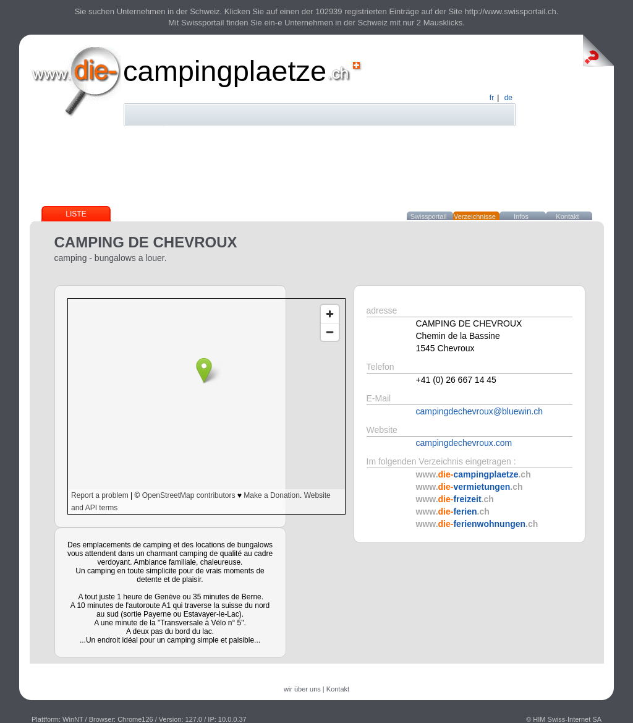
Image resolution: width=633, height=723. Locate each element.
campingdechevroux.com (464, 443)
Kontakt (567, 216)
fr (492, 97)
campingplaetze (224, 70)
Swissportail (428, 216)
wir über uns (302, 689)
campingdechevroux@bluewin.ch (479, 411)
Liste (76, 214)
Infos (521, 216)
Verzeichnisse (475, 216)
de (508, 97)
